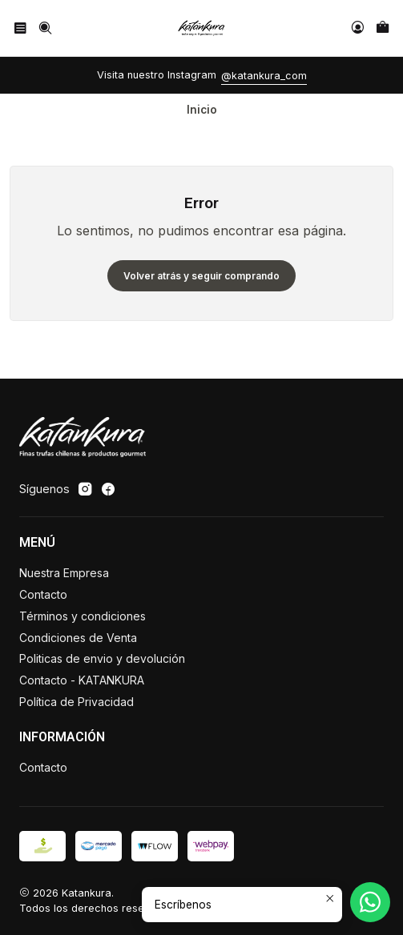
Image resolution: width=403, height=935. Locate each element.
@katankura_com (264, 76)
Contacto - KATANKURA (81, 680)
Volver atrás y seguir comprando (201, 276)
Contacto (43, 594)
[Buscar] (44, 27)
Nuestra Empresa (64, 573)
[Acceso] (358, 27)
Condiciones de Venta (78, 637)
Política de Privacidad (76, 701)
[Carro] (382, 27)
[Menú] (20, 27)
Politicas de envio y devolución (102, 658)
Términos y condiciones (82, 616)
